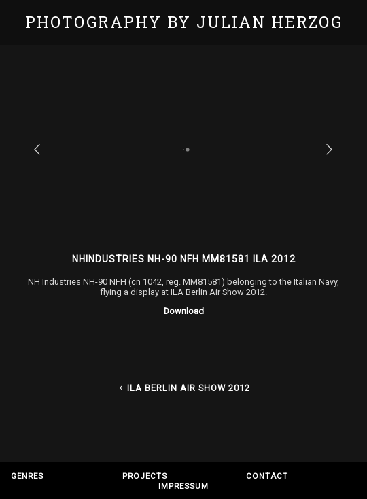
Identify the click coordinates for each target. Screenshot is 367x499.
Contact (267, 476)
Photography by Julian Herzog (184, 22)
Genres (27, 476)
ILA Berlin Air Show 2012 (183, 388)
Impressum (183, 486)
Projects (144, 476)
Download (184, 311)
